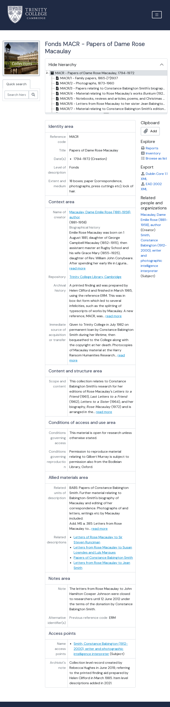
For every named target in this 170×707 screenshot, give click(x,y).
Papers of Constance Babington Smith (103, 557)
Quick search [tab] (16, 84)
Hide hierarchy (62, 64)
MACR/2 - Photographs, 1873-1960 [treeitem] (84, 83)
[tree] (106, 92)
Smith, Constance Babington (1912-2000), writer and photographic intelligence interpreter (101, 648)
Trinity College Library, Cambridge (95, 277)
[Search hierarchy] (16, 95)
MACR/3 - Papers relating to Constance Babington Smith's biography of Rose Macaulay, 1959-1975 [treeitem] (111, 88)
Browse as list (154, 158)
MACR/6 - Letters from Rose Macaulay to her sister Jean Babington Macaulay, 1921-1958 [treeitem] (111, 103)
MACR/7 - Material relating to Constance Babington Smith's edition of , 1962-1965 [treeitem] (111, 108)
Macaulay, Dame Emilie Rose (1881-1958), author (154, 219)
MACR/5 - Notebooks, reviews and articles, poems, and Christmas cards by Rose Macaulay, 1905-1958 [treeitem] (111, 98)
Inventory (151, 153)
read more (77, 268)
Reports (149, 148)
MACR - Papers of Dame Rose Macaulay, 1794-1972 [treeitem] (92, 73)
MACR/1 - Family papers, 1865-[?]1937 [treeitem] (86, 78)
